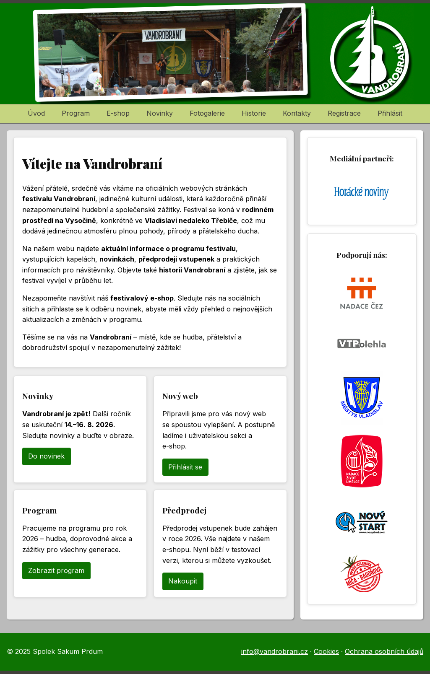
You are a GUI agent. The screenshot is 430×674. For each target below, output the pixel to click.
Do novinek (46, 456)
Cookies (326, 651)
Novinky (159, 113)
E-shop (118, 113)
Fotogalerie (207, 113)
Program (76, 113)
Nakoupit (182, 581)
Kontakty (297, 113)
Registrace (344, 113)
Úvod (36, 113)
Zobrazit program (56, 570)
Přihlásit (390, 113)
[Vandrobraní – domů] (215, 53)
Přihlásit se (185, 467)
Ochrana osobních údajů (384, 651)
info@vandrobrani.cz (274, 651)
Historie (254, 113)
